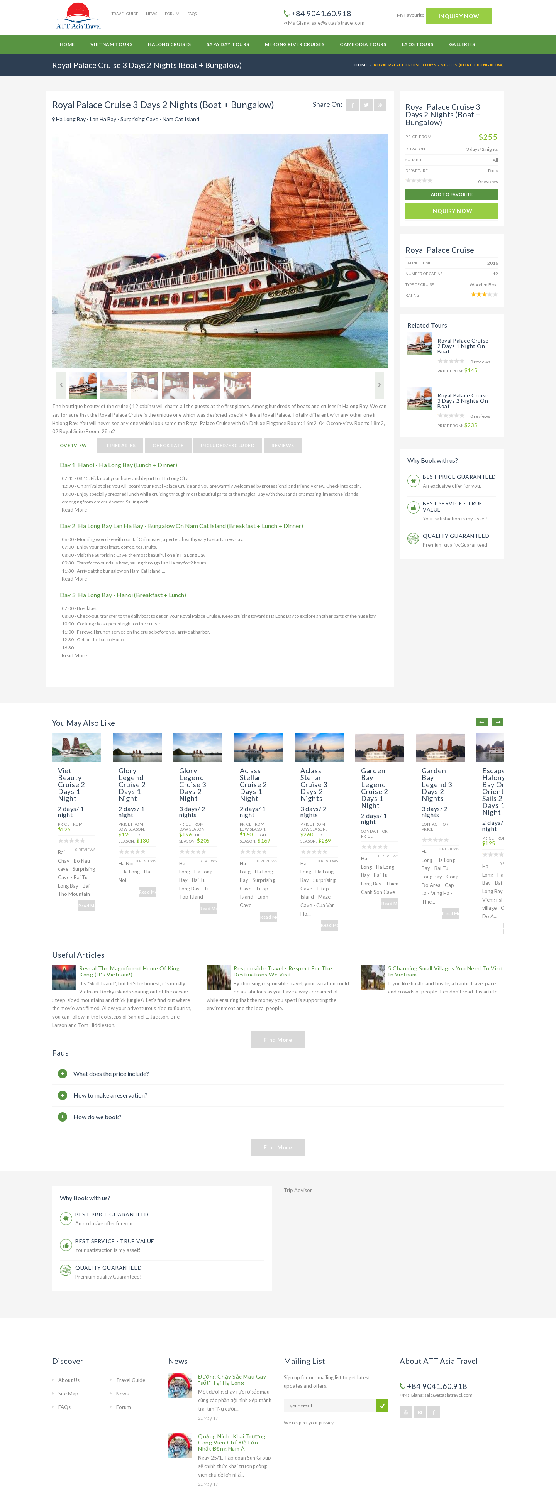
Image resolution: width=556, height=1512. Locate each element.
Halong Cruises (169, 44)
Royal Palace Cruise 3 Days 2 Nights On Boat (463, 400)
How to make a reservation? (110, 1054)
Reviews (282, 445)
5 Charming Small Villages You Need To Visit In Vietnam (445, 929)
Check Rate (168, 445)
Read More (74, 510)
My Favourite (410, 15)
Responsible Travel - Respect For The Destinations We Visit (283, 929)
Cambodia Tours (363, 44)
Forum (172, 13)
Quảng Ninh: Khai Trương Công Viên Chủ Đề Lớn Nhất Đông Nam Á (232, 1401)
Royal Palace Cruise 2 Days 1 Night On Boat (463, 346)
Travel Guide (125, 13)
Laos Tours (418, 44)
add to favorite (452, 194)
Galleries (462, 44)
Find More (278, 998)
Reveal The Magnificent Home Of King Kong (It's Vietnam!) (129, 929)
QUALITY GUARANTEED (456, 535)
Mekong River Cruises (295, 44)
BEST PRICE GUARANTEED (459, 476)
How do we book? (97, 1075)
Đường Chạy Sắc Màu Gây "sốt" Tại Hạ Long (232, 1338)
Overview (73, 445)
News (151, 13)
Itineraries (120, 445)
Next (379, 385)
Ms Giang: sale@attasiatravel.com (324, 23)
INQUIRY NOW (459, 16)
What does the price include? (111, 1032)
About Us (69, 1339)
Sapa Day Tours (228, 44)
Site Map (68, 1352)
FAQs (192, 13)
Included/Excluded (227, 445)
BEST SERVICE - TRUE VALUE (453, 506)
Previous (61, 385)
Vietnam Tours (111, 44)
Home (67, 44)
